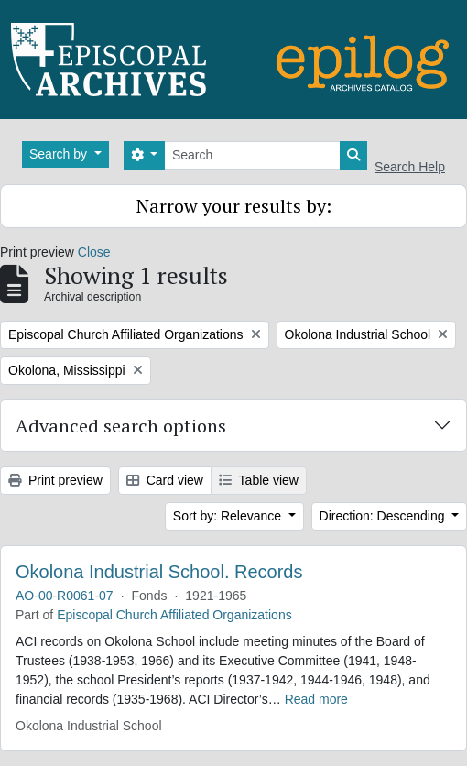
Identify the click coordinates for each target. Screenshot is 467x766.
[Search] (252, 155)
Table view (259, 480)
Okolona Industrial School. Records (159, 572)
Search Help (410, 166)
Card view (164, 480)
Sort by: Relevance (229, 516)
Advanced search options (121, 425)
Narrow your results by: (233, 205)
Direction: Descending (384, 516)
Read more (316, 699)
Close (94, 252)
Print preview (55, 480)
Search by (60, 154)
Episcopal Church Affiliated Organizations (174, 614)
